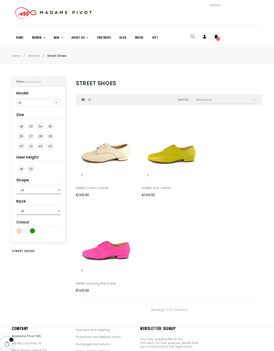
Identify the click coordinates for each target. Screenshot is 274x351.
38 (40, 136)
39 (50, 136)
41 (30, 146)
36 (21, 136)
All (21, 127)
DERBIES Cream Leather (92, 166)
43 (50, 146)
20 (31, 169)
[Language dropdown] (213, 5)
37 (31, 136)
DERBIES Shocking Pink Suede (192, 166)
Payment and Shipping (93, 282)
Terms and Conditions (92, 304)
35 (50, 126)
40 (21, 146)
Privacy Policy (86, 311)
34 (40, 126)
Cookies (82, 318)
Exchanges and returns (93, 296)
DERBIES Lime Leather (139, 166)
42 (40, 146)
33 (31, 126)
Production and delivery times (98, 289)
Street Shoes (23, 251)
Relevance (227, 99)
